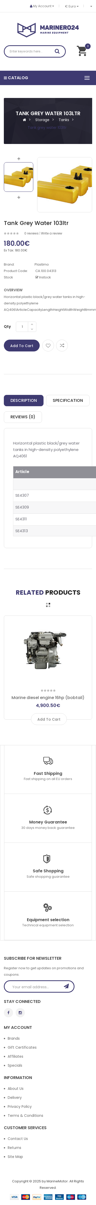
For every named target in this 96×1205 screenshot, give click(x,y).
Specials (15, 1065)
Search (59, 52)
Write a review (51, 233)
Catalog (16, 78)
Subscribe (68, 986)
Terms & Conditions (25, 1115)
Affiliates (15, 1056)
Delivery (15, 1097)
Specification (68, 400)
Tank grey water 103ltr (47, 127)
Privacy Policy (20, 1106)
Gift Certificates (22, 1047)
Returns (14, 1147)
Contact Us (18, 1138)
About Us (16, 1088)
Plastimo (42, 264)
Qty (7, 326)
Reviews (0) (22, 417)
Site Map (15, 1156)
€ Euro (72, 6)
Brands (14, 1038)
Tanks (64, 119)
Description (23, 400)
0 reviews (31, 233)
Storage (42, 119)
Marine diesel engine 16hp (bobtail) (48, 698)
